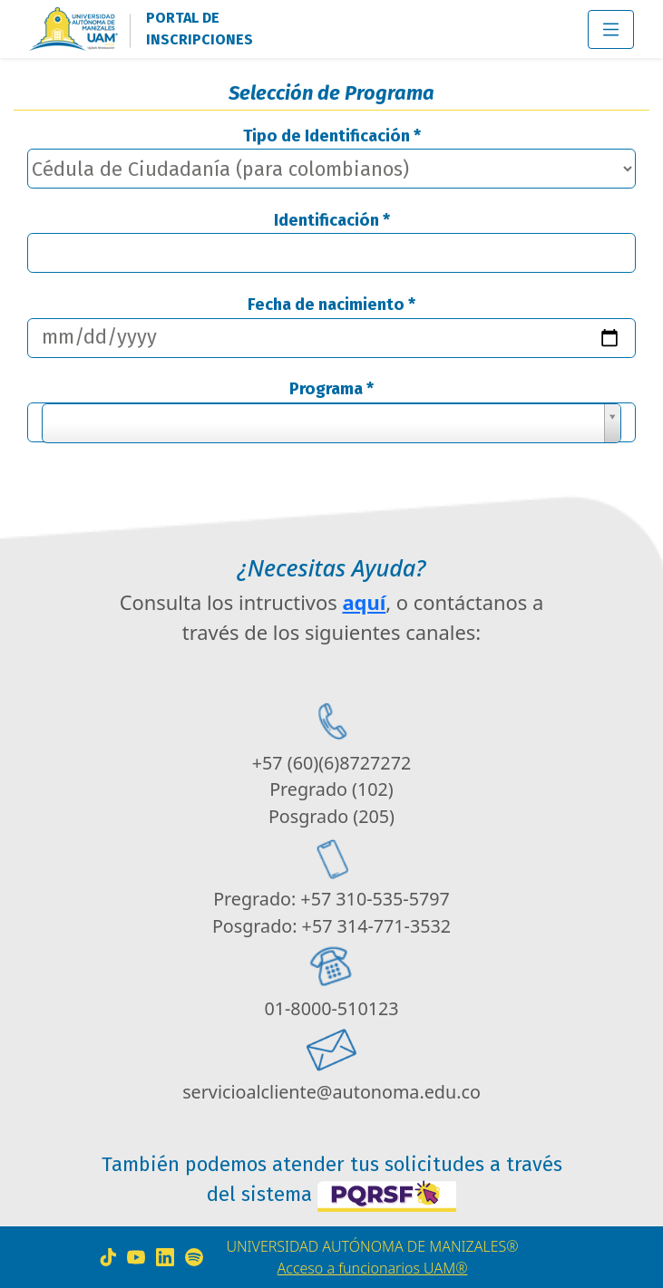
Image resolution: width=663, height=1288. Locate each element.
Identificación (332, 220)
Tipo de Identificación (332, 136)
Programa (331, 389)
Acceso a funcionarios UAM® (373, 1268)
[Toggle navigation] (611, 29)
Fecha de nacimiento (331, 305)
